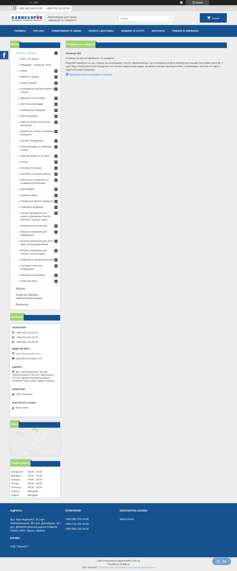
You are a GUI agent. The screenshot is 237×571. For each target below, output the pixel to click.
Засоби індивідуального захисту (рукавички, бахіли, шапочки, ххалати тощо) (35, 216)
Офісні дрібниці (29, 116)
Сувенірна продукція (31, 207)
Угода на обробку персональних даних (29, 296)
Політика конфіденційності (141, 567)
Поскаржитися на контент (113, 567)
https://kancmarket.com (28, 353)
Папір (23, 70)
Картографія (27, 189)
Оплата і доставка (101, 30)
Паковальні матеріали (32, 275)
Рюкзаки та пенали (30, 167)
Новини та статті (132, 30)
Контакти (158, 30)
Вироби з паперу (29, 76)
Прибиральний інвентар (33, 225)
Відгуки (20, 288)
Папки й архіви (28, 82)
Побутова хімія (28, 281)
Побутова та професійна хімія (37, 259)
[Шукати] (171, 18)
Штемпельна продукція (33, 110)
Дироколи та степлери (32, 98)
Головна (20, 30)
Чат (222, 561)
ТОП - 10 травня (29, 58)
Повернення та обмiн (66, 30)
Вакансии (22, 304)
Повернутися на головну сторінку (90, 74)
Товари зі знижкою (185, 30)
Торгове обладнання (31, 140)
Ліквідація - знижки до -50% (35, 64)
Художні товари (29, 195)
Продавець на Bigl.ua (118, 564)
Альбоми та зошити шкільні (35, 173)
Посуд (23, 161)
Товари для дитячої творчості (36, 201)
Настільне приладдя (31, 104)
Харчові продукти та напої (34, 155)
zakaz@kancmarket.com (29, 358)
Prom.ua (136, 561)
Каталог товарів (26, 53)
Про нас (38, 30)
